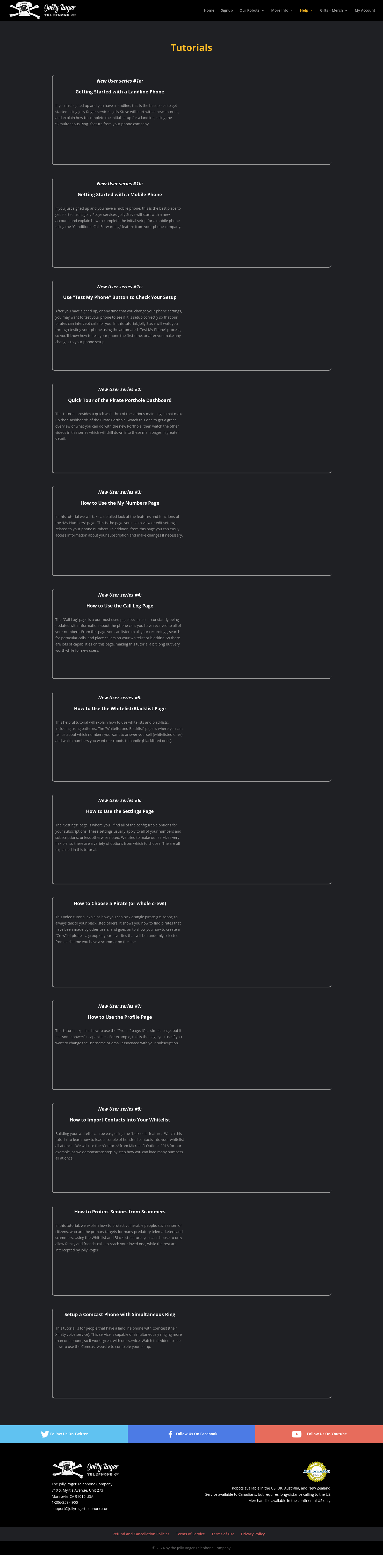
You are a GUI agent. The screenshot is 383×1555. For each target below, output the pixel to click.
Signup (227, 11)
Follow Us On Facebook (191, 1434)
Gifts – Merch (331, 11)
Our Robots (249, 11)
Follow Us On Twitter (64, 1434)
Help (304, 11)
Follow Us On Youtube (319, 1434)
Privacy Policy (253, 1533)
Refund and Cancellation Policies (141, 1533)
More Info (279, 11)
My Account (365, 11)
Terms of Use (223, 1533)
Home (209, 11)
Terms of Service (190, 1533)
